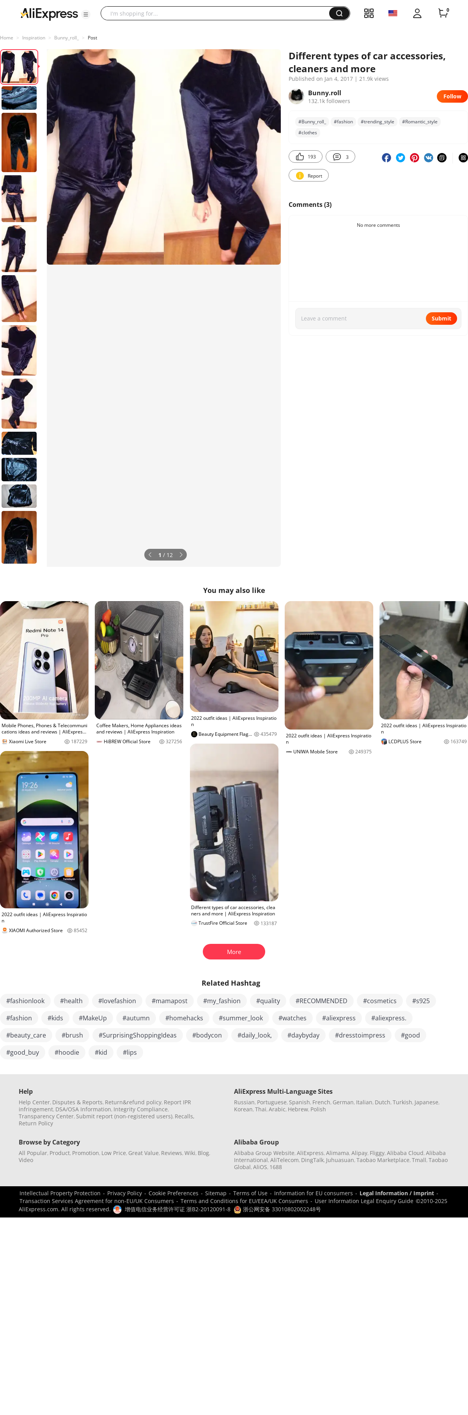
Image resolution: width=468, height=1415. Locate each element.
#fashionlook (25, 1001)
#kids (55, 1018)
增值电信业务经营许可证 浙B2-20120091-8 (177, 1209)
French (321, 1102)
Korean (243, 1109)
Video (26, 1160)
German (343, 1102)
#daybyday (303, 1035)
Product (60, 1153)
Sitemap (216, 1193)
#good (410, 1035)
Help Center (34, 1102)
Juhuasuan (340, 1160)
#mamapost (170, 1001)
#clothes (307, 132)
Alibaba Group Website (264, 1153)
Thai (260, 1109)
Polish (318, 1109)
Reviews (171, 1153)
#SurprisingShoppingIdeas (138, 1035)
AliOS (260, 1167)
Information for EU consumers (313, 1193)
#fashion (343, 121)
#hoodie (67, 1052)
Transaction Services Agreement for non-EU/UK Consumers (97, 1201)
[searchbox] (217, 13)
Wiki (189, 1153)
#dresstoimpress (360, 1035)
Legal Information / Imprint (397, 1193)
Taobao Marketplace (383, 1160)
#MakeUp (93, 1018)
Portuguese (272, 1102)
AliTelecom (284, 1160)
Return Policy (36, 1123)
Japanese (426, 1102)
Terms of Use (250, 1193)
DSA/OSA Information (83, 1109)
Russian (244, 1102)
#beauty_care (26, 1035)
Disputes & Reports (77, 1102)
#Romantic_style (420, 121)
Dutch (382, 1102)
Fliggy (377, 1153)
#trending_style (377, 121)
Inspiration (33, 37)
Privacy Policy (124, 1193)
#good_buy (22, 1052)
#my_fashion (222, 1001)
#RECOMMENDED (321, 1001)
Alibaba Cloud (405, 1153)
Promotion (85, 1153)
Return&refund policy (133, 1102)
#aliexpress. (388, 1018)
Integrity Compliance (140, 1109)
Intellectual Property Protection (60, 1193)
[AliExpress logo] (49, 13)
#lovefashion (117, 1001)
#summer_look (241, 1018)
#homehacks (184, 1018)
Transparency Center (46, 1116)
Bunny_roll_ (66, 37)
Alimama (337, 1153)
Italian (364, 1102)
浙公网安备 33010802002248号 (277, 1209)
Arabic (277, 1109)
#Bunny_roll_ (312, 121)
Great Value (143, 1153)
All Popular (33, 1153)
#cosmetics (380, 1001)
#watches (292, 1018)
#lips (130, 1052)
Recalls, (185, 1116)
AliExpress (310, 1153)
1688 (275, 1167)
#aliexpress (339, 1018)
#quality (268, 1001)
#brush (72, 1035)
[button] (85, 14)
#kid (101, 1052)
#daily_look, (255, 1035)
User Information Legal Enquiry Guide (364, 1201)
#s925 (421, 1001)
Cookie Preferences (174, 1193)
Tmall (419, 1160)
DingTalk (312, 1160)
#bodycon (207, 1035)
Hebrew (298, 1109)
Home (6, 37)
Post (92, 37)
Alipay (359, 1153)
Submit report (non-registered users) (124, 1116)
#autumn (136, 1018)
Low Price (113, 1153)
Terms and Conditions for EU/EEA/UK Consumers (244, 1201)
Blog (203, 1153)
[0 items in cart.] (443, 13)
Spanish (299, 1102)
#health (71, 1001)
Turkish (402, 1102)
